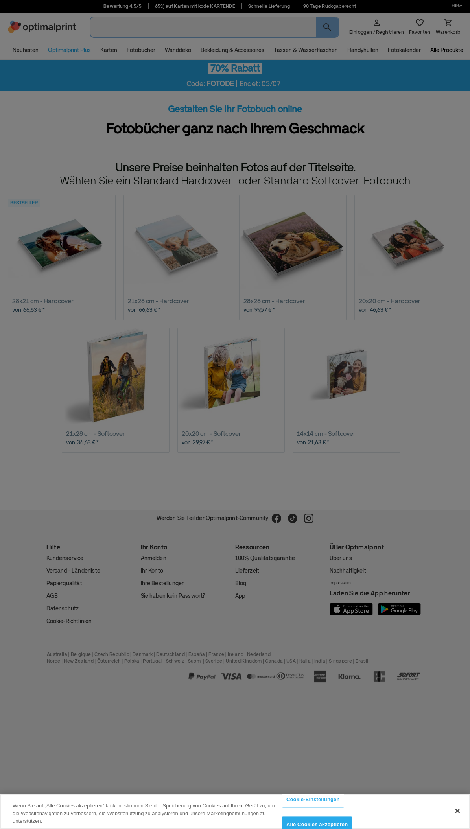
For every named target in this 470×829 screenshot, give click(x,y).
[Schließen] (457, 811)
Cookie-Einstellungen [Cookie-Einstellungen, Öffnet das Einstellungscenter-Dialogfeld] (313, 799)
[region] (235, 811)
